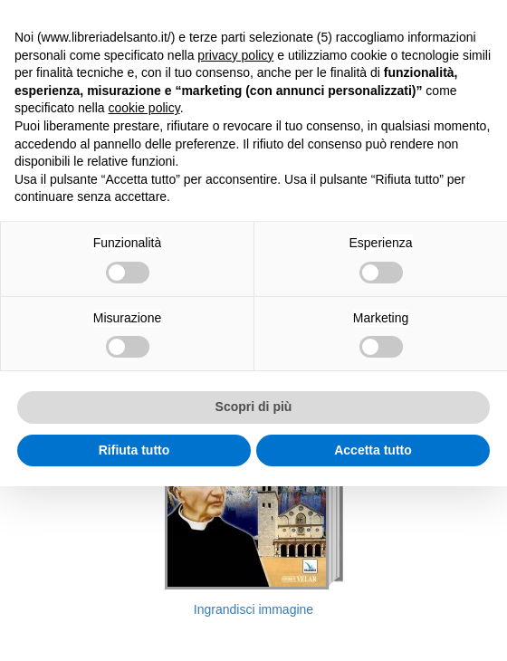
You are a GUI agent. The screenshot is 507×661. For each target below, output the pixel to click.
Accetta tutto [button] (373, 450)
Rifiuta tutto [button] (134, 450)
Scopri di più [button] (253, 406)
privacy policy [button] (235, 55)
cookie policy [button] (144, 108)
